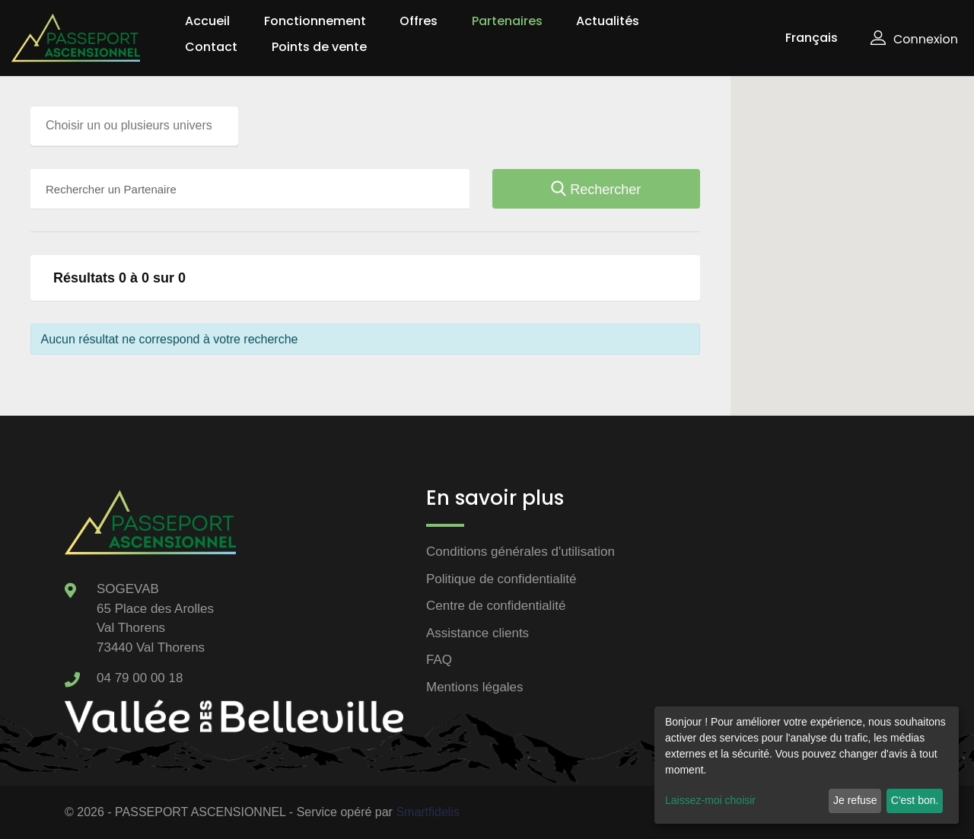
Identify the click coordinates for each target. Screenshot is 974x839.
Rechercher (596, 189)
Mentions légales (475, 687)
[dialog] (806, 765)
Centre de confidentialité (495, 605)
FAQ (439, 659)
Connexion (914, 39)
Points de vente (319, 47)
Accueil (207, 21)
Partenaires (507, 21)
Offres (418, 21)
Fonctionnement (315, 21)
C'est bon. (915, 800)
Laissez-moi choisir (710, 800)
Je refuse (855, 800)
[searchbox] (138, 125)
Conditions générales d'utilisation (520, 551)
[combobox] (134, 126)
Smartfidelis (428, 812)
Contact (211, 47)
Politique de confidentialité (501, 579)
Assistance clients (477, 633)
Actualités (607, 21)
